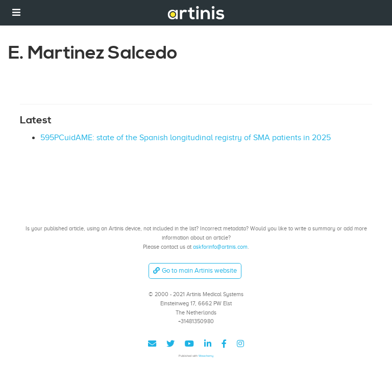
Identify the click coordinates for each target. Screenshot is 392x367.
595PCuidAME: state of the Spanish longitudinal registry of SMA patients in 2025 (185, 137)
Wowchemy (206, 355)
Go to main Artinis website (195, 270)
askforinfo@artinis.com (220, 247)
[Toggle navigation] (16, 12)
